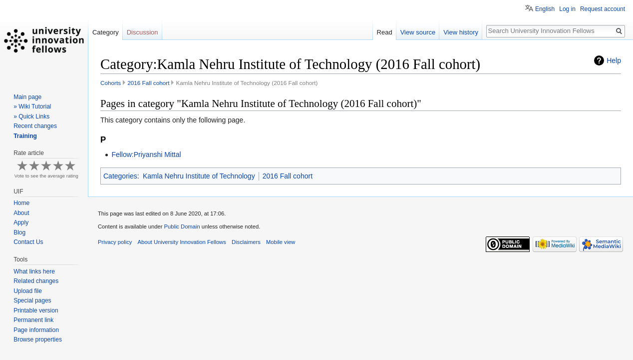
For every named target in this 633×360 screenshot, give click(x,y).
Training (25, 136)
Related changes (35, 281)
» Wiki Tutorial (32, 106)
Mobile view (280, 242)
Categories (120, 176)
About (21, 213)
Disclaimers (246, 242)
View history (460, 32)
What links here (34, 271)
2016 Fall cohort (148, 83)
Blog (19, 232)
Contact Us (28, 242)
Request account (602, 9)
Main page (27, 97)
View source (418, 32)
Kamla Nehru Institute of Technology (199, 176)
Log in (567, 9)
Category (105, 32)
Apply (20, 222)
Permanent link (33, 320)
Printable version (35, 310)
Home (21, 203)
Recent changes (35, 126)
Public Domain (182, 227)
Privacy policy (115, 242)
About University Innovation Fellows (182, 242)
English (545, 9)
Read (384, 32)
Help (614, 60)
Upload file (27, 291)
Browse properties (37, 339)
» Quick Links (31, 116)
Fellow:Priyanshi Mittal (146, 154)
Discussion (142, 32)
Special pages (32, 300)
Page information (36, 330)
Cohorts (110, 83)
